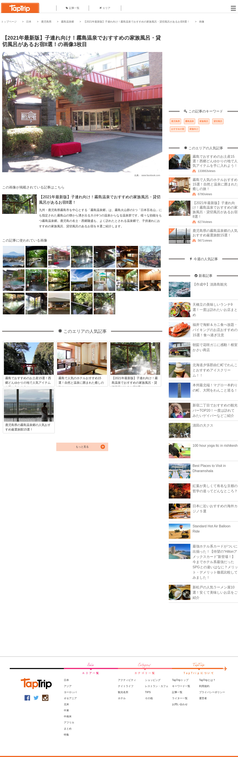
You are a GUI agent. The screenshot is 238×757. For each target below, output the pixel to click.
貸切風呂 (218, 121)
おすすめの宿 (177, 129)
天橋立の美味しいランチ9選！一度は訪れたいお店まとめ (215, 310)
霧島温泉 (189, 121)
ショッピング (153, 680)
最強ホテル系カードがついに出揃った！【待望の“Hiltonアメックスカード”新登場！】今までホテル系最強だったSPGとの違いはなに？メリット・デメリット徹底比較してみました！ (215, 561)
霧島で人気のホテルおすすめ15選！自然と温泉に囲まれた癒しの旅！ (215, 184)
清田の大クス (203, 425)
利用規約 (204, 686)
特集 (66, 734)
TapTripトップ (180, 680)
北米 (66, 704)
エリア (105, 8)
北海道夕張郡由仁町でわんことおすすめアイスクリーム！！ (215, 370)
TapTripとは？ (207, 680)
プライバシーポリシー (212, 692)
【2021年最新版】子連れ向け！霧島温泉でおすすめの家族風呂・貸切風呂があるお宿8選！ (136, 21)
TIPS (148, 692)
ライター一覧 (180, 698)
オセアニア (70, 698)
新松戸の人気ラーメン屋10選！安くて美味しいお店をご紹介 (215, 592)
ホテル (122, 698)
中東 (66, 710)
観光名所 (123, 692)
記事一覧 (72, 8)
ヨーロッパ (70, 692)
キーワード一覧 (181, 686)
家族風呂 (203, 121)
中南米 (68, 716)
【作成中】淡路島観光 (210, 284)
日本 (28, 21)
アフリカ (69, 722)
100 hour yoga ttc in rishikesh (215, 445)
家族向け (194, 129)
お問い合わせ (180, 704)
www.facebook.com (151, 175)
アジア (68, 686)
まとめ (68, 728)
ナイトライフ (125, 686)
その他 (149, 698)
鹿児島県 (46, 21)
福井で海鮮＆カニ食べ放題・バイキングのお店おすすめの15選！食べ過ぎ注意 (215, 330)
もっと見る (82, 446)
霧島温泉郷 (67, 21)
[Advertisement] (40, 68)
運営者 (203, 698)
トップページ (9, 21)
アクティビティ (127, 680)
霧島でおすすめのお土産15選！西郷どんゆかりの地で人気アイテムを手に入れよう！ (215, 161)
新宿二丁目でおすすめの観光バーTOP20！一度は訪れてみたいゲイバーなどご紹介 (215, 410)
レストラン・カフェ (156, 686)
